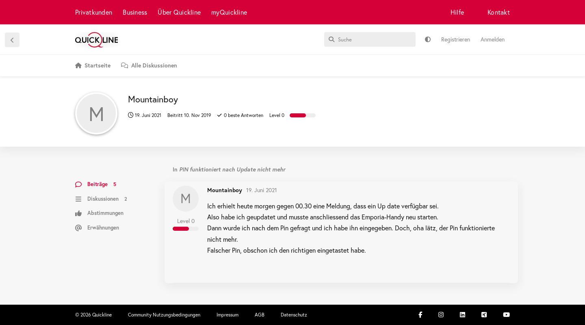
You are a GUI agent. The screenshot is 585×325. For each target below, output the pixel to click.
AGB (259, 315)
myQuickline (229, 12)
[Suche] (370, 39)
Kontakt (499, 12)
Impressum (227, 315)
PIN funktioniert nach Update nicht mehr (232, 169)
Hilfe (457, 12)
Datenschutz (294, 315)
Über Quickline (179, 12)
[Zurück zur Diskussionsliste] (12, 39)
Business (135, 12)
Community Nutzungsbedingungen (164, 315)
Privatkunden (93, 12)
